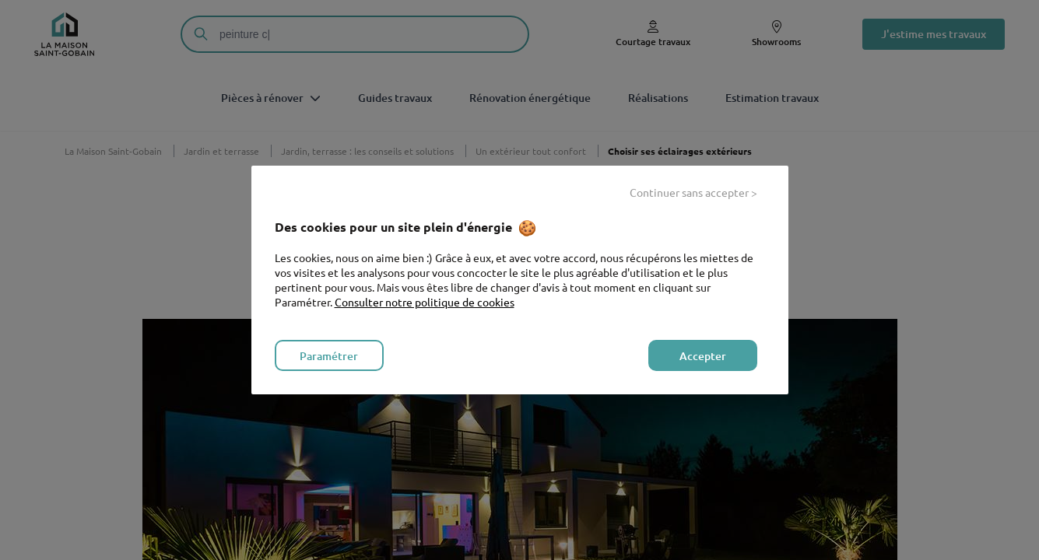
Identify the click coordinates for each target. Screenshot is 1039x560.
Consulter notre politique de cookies (424, 302)
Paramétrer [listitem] (329, 355)
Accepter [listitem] (702, 355)
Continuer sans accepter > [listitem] (693, 192)
